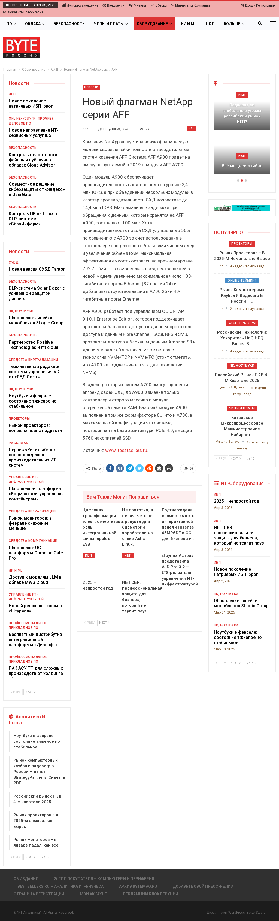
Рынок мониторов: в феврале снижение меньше (30, 523)
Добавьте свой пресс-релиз (203, 886)
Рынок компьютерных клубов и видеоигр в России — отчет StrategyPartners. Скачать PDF (39, 772)
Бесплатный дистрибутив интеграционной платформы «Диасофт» (35, 639)
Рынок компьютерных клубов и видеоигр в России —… (242, 295)
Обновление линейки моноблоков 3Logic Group (36, 320)
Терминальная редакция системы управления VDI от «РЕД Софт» (34, 371)
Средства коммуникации (33, 541)
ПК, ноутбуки (21, 311)
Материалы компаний (190, 5)
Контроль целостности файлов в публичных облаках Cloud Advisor (33, 160)
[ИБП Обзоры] (242, 208)
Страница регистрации (39, 894)
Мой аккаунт (93, 894)
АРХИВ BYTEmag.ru (138, 886)
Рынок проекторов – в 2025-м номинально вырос (35, 821)
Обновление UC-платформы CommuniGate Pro (36, 553)
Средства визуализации (32, 511)
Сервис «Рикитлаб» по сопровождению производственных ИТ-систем (33, 457)
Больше (232, 24)
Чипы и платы (109, 24)
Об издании (26, 879)
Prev (89, 622)
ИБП (88, 555)
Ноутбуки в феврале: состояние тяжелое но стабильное (33, 401)
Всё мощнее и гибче (242, 165)
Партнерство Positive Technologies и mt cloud (33, 345)
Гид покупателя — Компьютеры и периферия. (104, 879)
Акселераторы (242, 323)
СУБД (14, 262)
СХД (192, 127)
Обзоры (158, 5)
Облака (33, 24)
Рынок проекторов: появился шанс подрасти (35, 428)
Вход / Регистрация (258, 5)
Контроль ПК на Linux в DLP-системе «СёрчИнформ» (33, 219)
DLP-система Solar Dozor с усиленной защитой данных (37, 293)
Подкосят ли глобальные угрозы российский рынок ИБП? (242, 113)
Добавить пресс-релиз (23, 12)
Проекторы (19, 419)
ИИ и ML (188, 24)
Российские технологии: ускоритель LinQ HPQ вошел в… (242, 338)
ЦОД (210, 24)
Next (104, 622)
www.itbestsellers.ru (126, 450)
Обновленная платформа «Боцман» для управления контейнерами (36, 494)
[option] (242, 136)
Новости (91, 87)
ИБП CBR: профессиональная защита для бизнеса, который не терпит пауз (239, 535)
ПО (9, 24)
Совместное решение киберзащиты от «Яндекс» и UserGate (37, 189)
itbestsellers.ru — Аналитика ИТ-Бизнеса (59, 886)
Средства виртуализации (33, 360)
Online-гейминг (242, 280)
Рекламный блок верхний (150, 894)
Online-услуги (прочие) (31, 118)
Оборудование (152, 24)
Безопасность (69, 24)
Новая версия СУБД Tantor (37, 269)
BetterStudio (256, 912)
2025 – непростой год (236, 501)
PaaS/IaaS (18, 443)
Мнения (137, 5)
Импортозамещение (80, 5)
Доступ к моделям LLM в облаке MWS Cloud (35, 580)
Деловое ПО (20, 123)
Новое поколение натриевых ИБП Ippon (31, 103)
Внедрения (113, 5)
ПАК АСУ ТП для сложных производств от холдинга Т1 (36, 673)
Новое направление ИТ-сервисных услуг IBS (34, 133)
